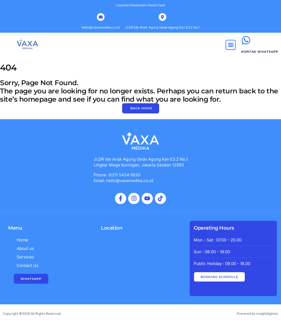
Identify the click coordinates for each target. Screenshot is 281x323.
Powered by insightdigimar (257, 313)
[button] (231, 45)
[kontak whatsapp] (246, 40)
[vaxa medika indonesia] (140, 264)
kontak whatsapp (259, 52)
